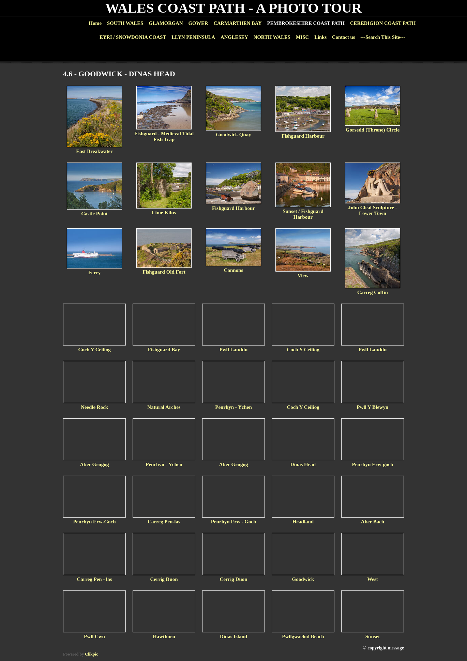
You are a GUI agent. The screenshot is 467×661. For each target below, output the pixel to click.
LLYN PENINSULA (193, 37)
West (372, 579)
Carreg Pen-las (164, 521)
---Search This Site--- (382, 37)
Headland (303, 521)
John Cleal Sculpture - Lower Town (372, 210)
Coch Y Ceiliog (94, 349)
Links (320, 37)
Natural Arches (163, 407)
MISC (302, 37)
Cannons (233, 270)
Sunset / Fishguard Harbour (303, 214)
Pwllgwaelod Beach (303, 636)
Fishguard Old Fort (163, 272)
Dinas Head (303, 464)
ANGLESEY (234, 37)
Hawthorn (164, 636)
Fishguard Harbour (303, 136)
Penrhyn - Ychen (233, 407)
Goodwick (303, 579)
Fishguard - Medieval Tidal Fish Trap (164, 136)
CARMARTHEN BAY (237, 23)
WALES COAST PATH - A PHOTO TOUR (233, 8)
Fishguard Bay (164, 349)
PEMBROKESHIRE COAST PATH (306, 23)
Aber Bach (372, 521)
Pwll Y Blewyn (373, 407)
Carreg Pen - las (94, 579)
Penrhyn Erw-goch (372, 464)
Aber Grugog (94, 464)
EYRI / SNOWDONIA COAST (133, 37)
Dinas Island (233, 636)
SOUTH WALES (125, 23)
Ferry (94, 272)
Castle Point (94, 213)
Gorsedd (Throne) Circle (373, 130)
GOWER (198, 23)
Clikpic (91, 654)
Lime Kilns (164, 212)
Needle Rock (94, 407)
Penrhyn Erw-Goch (94, 521)
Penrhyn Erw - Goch (233, 521)
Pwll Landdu (234, 349)
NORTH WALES (272, 37)
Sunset (372, 636)
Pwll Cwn (94, 636)
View (303, 275)
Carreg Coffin (372, 292)
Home (95, 23)
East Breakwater (94, 151)
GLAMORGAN (166, 23)
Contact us (343, 37)
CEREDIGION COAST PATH (383, 23)
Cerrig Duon (164, 579)
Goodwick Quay (233, 134)
